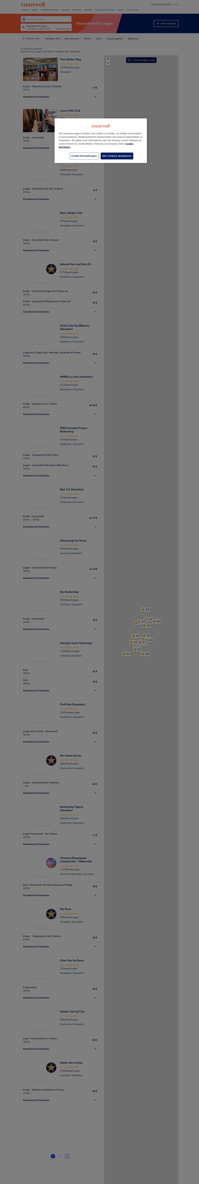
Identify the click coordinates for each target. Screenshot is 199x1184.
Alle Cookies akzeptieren (117, 156)
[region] (101, 140)
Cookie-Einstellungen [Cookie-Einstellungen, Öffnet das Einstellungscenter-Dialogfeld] (84, 156)
